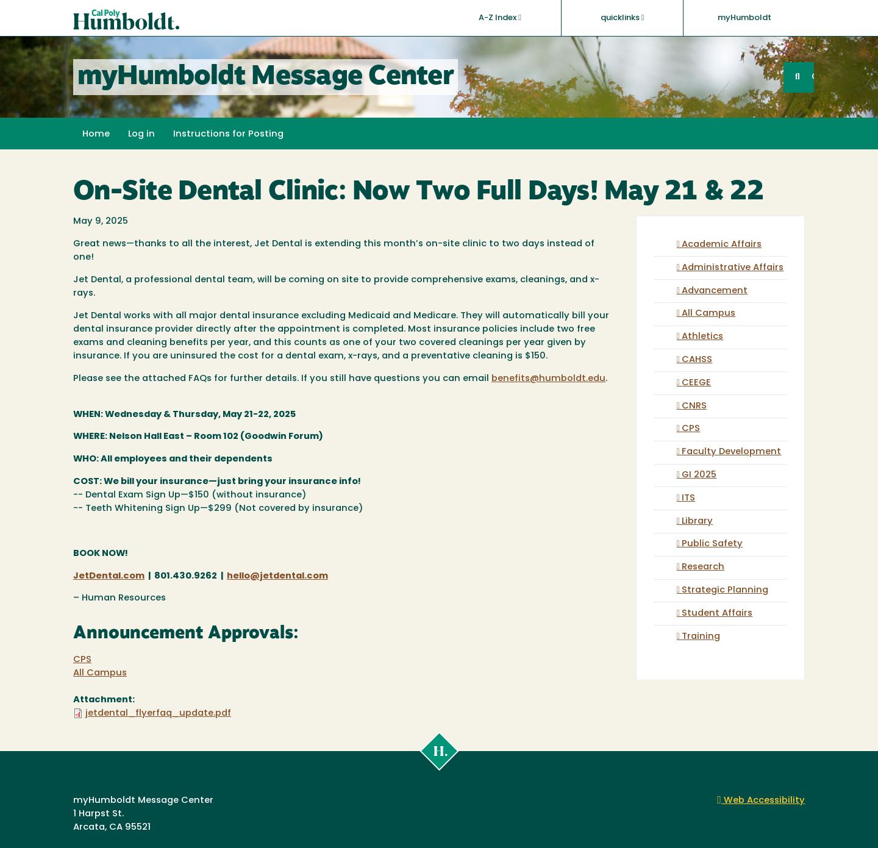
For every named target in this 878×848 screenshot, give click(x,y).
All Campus (100, 673)
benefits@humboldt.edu (548, 378)
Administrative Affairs (732, 268)
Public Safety (712, 544)
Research (703, 567)
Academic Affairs (722, 244)
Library (697, 521)
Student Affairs (717, 613)
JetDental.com (109, 576)
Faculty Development (731, 452)
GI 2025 (699, 475)
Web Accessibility (761, 800)
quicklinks (622, 17)
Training (701, 636)
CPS (82, 660)
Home (96, 134)
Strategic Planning (725, 590)
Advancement (715, 291)
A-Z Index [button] (500, 17)
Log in (141, 134)
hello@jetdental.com (277, 576)
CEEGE (696, 383)
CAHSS (697, 360)
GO (813, 77)
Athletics (702, 336)
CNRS (694, 406)
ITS (688, 498)
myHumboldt (744, 18)
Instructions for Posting (228, 134)
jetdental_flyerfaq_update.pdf (158, 713)
